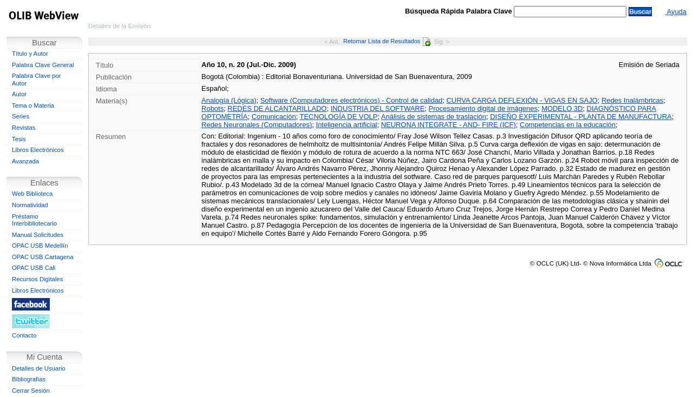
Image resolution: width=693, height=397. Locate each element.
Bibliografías (28, 379)
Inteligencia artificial (346, 125)
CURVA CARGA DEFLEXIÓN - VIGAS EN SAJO (521, 100)
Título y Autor (30, 53)
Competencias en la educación (568, 125)
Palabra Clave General (43, 65)
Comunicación (274, 117)
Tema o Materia (33, 105)
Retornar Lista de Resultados (386, 41)
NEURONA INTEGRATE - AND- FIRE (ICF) (448, 125)
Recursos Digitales (37, 279)
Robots (212, 108)
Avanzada (25, 161)
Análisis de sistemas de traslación (433, 117)
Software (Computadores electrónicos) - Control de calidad (351, 100)
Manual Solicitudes (37, 234)
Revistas (23, 127)
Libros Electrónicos (38, 150)
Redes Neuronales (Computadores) (256, 125)
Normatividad (30, 205)
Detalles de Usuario (39, 368)
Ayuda (676, 12)
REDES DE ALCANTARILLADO (276, 108)
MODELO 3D (562, 108)
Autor (19, 94)
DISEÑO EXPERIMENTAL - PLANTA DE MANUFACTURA (580, 117)
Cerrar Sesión (31, 390)
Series (20, 116)
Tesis (19, 139)
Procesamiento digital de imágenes (483, 108)
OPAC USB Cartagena (43, 257)
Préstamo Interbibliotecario (34, 220)
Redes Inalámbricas (632, 100)
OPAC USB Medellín (40, 245)
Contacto (24, 335)
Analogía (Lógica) (228, 100)
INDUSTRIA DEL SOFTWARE (378, 108)
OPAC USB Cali (33, 267)
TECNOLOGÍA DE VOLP (339, 117)
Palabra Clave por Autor (36, 79)
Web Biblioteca (32, 193)
